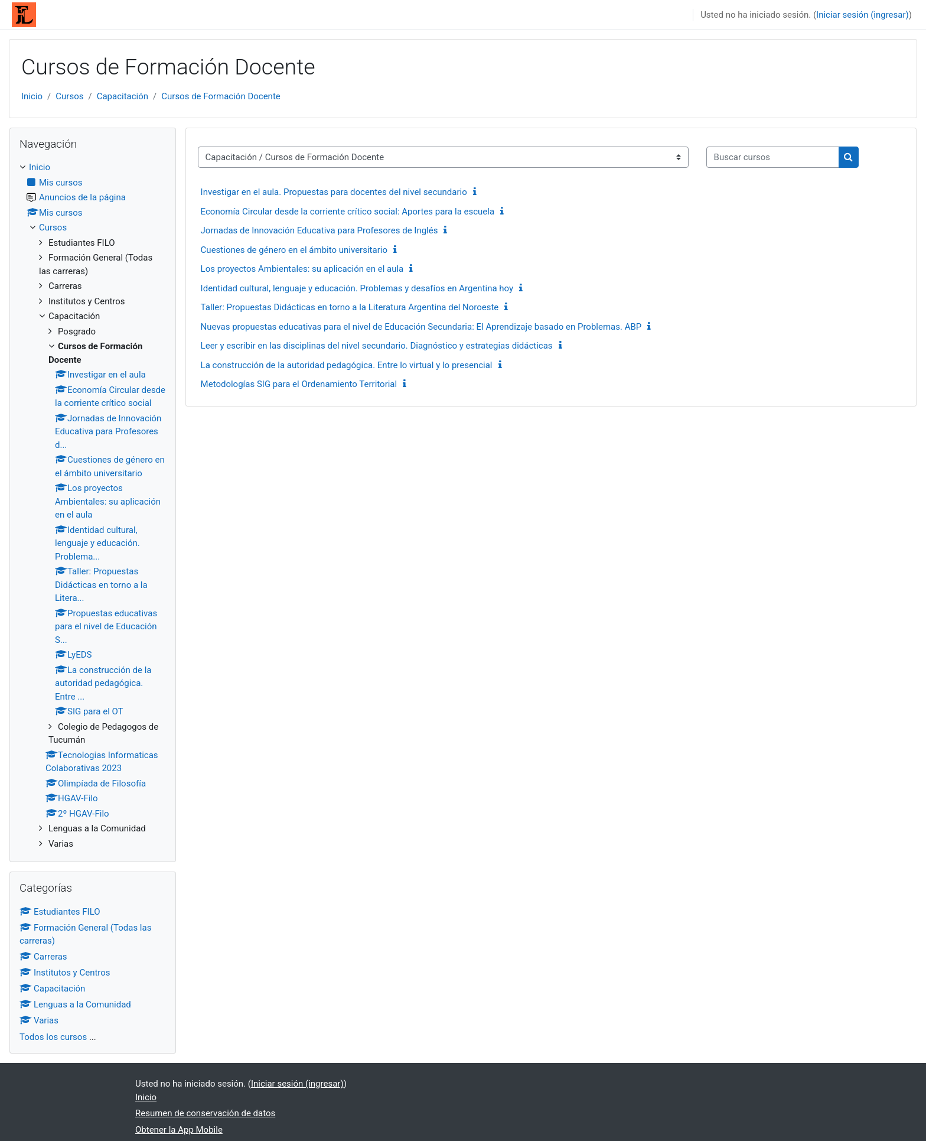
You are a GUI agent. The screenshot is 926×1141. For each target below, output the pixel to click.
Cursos (69, 96)
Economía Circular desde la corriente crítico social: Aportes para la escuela (348, 211)
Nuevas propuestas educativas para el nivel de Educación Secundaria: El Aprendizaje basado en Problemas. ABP (421, 326)
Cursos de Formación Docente (221, 96)
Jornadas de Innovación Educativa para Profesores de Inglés (319, 230)
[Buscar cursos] (772, 157)
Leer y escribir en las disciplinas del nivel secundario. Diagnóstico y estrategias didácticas (377, 345)
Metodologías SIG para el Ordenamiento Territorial (299, 384)
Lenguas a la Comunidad (75, 1004)
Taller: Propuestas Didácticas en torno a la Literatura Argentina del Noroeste (350, 307)
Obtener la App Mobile (179, 1129)
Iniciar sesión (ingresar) (862, 14)
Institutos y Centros (64, 972)
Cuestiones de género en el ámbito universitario (294, 250)
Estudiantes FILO (59, 911)
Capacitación (122, 96)
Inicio (32, 96)
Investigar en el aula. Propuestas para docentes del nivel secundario (334, 192)
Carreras (43, 956)
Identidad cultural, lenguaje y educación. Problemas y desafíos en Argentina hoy (357, 288)
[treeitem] (92, 505)
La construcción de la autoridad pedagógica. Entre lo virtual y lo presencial (347, 365)
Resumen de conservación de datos (205, 1113)
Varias (38, 1020)
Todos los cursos (53, 1037)
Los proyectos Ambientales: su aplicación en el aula (302, 269)
